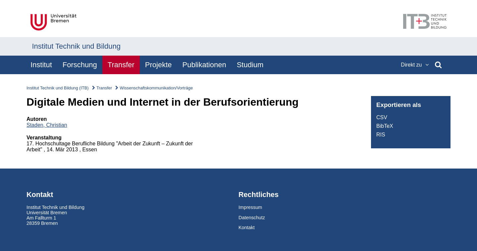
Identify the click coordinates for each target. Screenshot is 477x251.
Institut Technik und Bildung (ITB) (57, 87)
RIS (380, 134)
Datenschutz (251, 217)
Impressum (250, 207)
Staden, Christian (46, 125)
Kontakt (246, 227)
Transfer (104, 87)
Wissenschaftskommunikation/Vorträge (156, 87)
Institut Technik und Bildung (76, 46)
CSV (381, 117)
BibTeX (384, 126)
